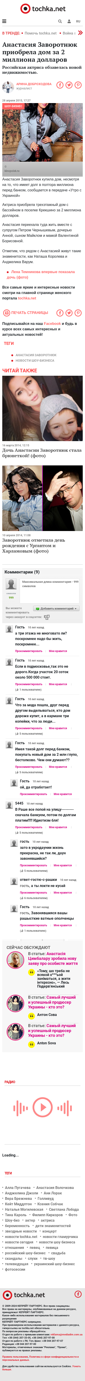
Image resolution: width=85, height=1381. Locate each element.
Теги (9, 1173)
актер (30, 1220)
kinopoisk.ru (12, 171)
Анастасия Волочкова (55, 1188)
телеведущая (16, 1264)
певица (52, 1247)
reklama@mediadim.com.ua (67, 1334)
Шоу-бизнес (13, 106)
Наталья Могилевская (24, 1209)
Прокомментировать (28, 651)
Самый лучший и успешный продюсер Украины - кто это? (52, 1002)
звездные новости (21, 1231)
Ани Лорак (53, 1193)
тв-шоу (49, 1258)
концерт (49, 1231)
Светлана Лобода (64, 1209)
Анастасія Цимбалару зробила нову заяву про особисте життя (53, 958)
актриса (48, 1220)
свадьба (58, 1253)
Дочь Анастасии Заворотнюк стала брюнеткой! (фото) (42, 453)
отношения (14, 1247)
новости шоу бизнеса (57, 1242)
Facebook (52, 324)
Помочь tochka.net (41, 33)
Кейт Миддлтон (18, 1204)
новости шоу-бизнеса (35, 360)
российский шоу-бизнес (25, 1253)
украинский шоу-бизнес (54, 1264)
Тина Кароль (16, 1215)
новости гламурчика (60, 1237)
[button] (69, 21)
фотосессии (15, 1269)
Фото (72, 1215)
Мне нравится (58, 651)
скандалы (13, 1258)
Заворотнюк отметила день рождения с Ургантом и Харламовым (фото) (33, 545)
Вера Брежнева (18, 1198)
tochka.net (27, 298)
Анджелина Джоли (21, 1193)
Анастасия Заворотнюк (36, 355)
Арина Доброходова (33, 84)
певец (35, 1247)
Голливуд (46, 1198)
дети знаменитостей (53, 1226)
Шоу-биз (12, 1220)
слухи (32, 1258)
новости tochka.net (21, 1237)
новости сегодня (19, 1242)
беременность (17, 1226)
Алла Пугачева (18, 1188)
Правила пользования (15, 1356)
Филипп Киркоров (47, 1215)
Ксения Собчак (50, 1204)
